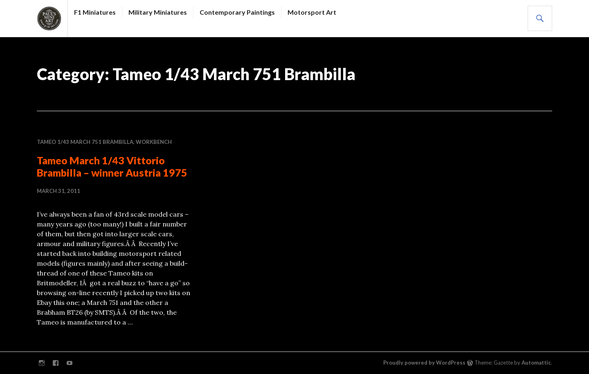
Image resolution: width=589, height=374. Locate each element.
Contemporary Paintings (237, 12)
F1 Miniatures (95, 12)
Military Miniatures (157, 12)
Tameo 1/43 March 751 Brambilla (85, 142)
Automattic (536, 362)
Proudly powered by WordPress (424, 362)
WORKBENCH (154, 142)
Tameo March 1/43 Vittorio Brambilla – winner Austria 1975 (112, 166)
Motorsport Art (312, 12)
